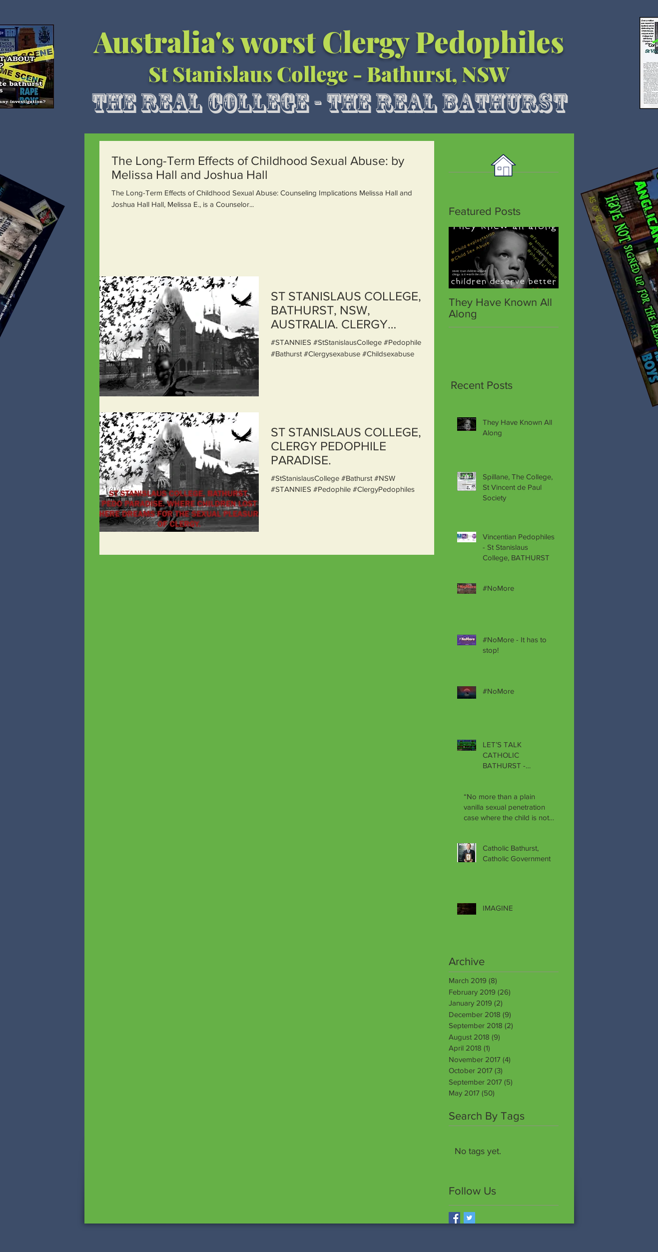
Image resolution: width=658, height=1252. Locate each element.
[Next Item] (542, 257)
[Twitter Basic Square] (469, 1218)
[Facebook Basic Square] (454, 1218)
